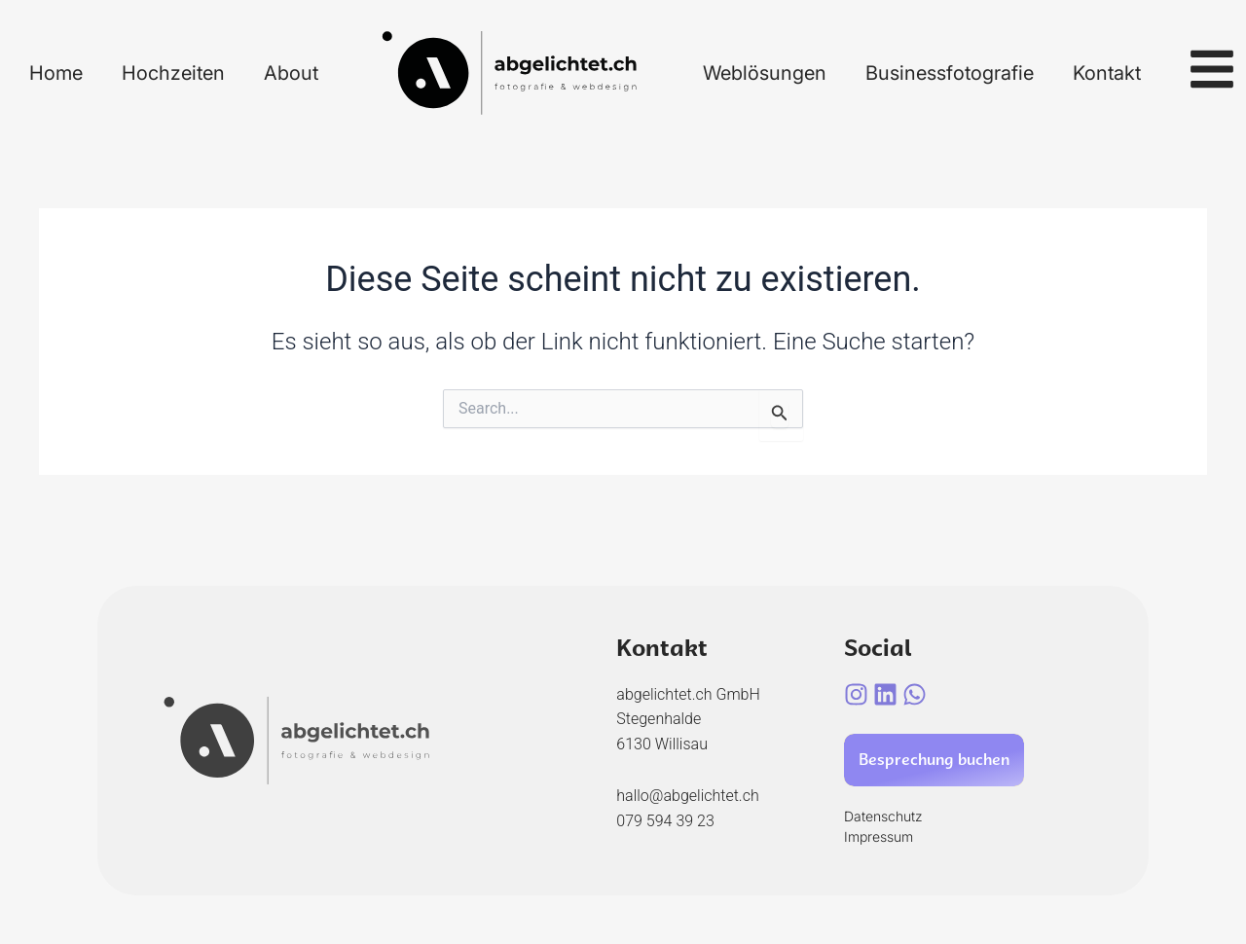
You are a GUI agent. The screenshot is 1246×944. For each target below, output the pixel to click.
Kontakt (1107, 73)
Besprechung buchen (934, 759)
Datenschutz (883, 816)
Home (56, 73)
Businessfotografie (949, 73)
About (291, 73)
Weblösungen (764, 73)
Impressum (878, 836)
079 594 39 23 (665, 821)
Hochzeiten (173, 73)
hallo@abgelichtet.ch (687, 795)
